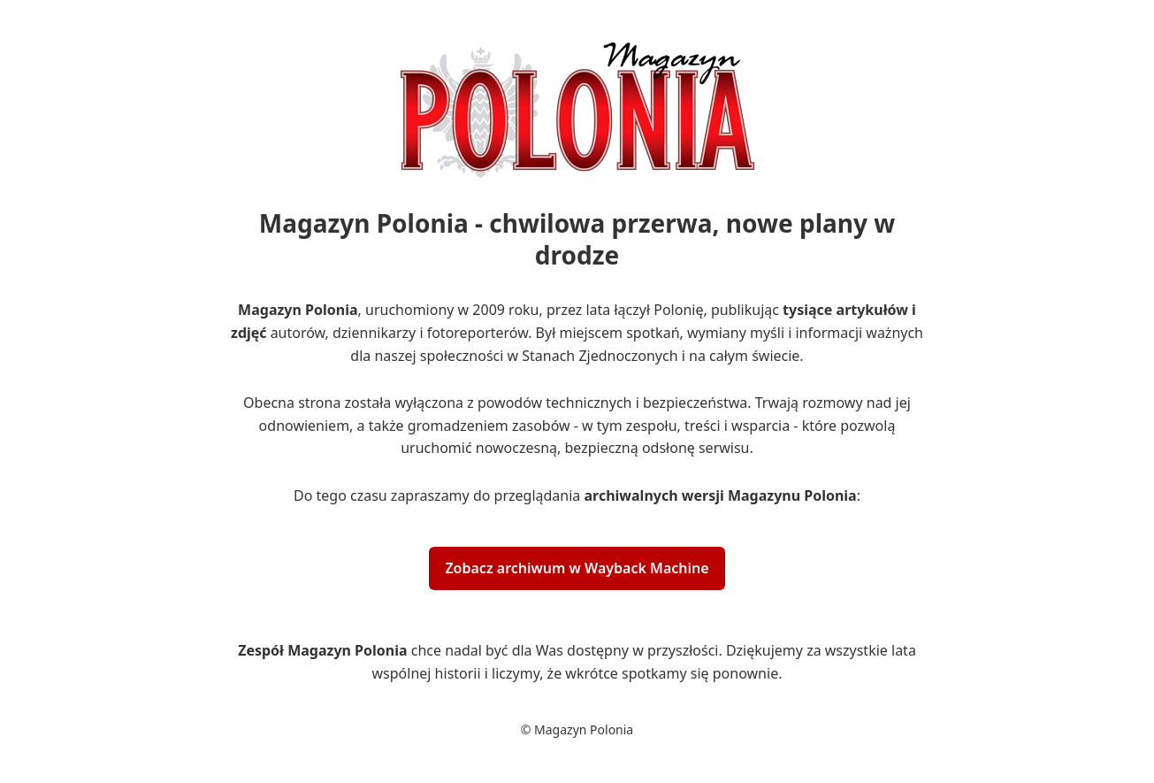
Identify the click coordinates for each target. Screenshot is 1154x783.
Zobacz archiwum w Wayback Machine (576, 568)
